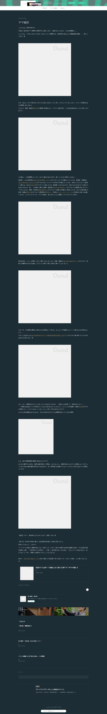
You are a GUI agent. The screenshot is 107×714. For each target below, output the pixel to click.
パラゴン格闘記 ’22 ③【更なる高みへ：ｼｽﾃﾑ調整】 (31, 656)
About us (62, 8)
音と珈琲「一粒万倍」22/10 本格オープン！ (30, 641)
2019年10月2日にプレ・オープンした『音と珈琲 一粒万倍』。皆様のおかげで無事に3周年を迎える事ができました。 (45, 644)
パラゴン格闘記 (53, 8)
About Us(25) (20, 585)
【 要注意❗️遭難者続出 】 (25, 626)
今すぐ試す (72, 3)
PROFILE (45, 8)
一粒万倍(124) (26, 585)
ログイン (82, 3)
